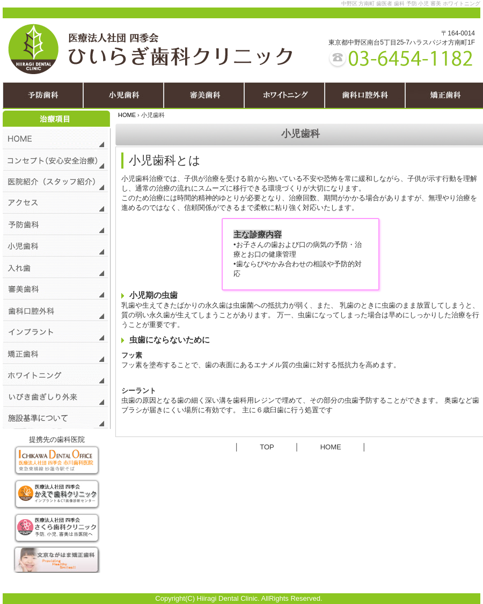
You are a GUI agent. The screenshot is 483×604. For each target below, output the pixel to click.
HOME (127, 115)
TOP (267, 447)
